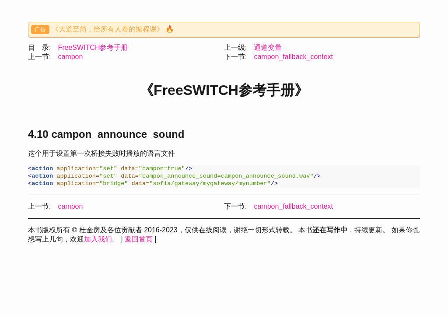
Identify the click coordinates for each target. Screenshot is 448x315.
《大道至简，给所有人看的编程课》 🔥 (113, 29)
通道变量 (268, 47)
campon (70, 56)
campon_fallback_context (293, 56)
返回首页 (139, 241)
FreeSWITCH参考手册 (93, 47)
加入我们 (98, 241)
